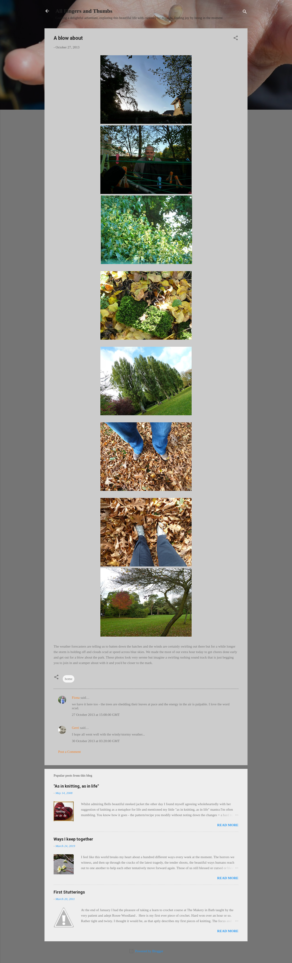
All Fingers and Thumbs (83, 11)
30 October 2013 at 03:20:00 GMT (96, 741)
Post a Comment (69, 752)
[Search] (245, 12)
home (68, 679)
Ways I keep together (73, 839)
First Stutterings (69, 892)
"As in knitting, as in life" (76, 786)
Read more (227, 825)
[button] (235, 38)
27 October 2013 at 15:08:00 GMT (96, 715)
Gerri (75, 728)
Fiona (76, 697)
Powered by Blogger (146, 951)
